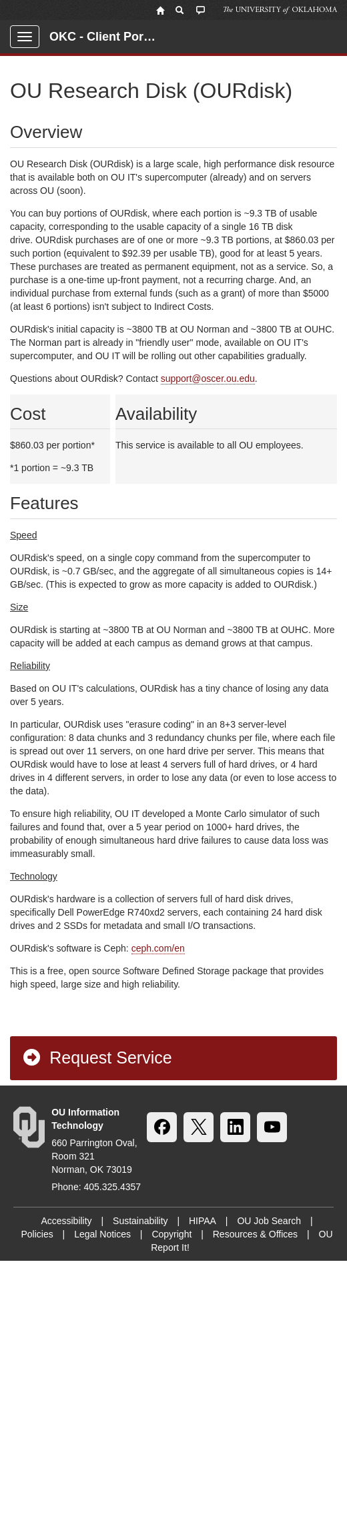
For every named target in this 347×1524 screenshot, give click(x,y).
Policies (37, 1234)
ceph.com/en (158, 948)
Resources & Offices (255, 1234)
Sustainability (140, 1220)
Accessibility (66, 1220)
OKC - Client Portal (103, 36)
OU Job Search (269, 1220)
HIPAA (202, 1220)
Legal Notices (102, 1234)
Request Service (96, 1057)
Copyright (171, 1234)
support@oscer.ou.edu (208, 378)
